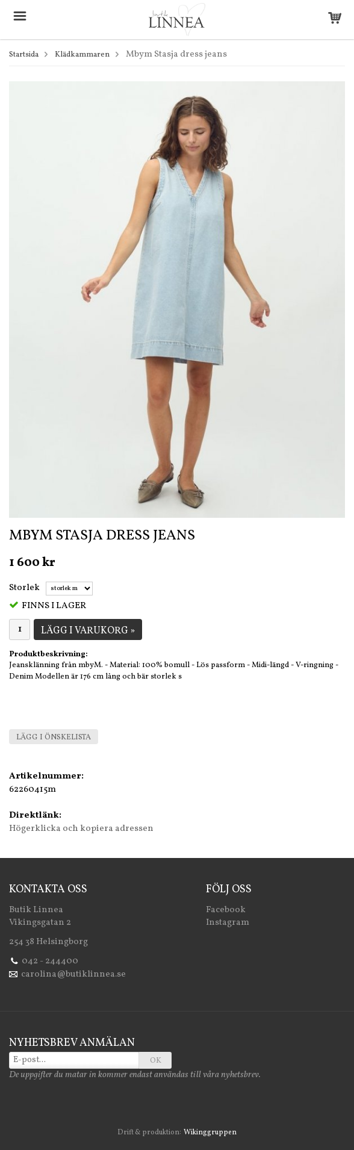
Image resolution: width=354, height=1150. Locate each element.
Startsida (24, 54)
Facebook (226, 910)
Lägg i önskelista (53, 737)
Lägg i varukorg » (88, 631)
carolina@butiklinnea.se (73, 974)
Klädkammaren (82, 54)
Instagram (227, 922)
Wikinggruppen (210, 1132)
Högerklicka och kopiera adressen (81, 828)
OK (155, 1060)
